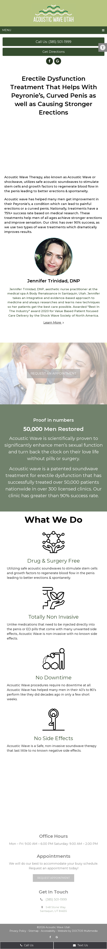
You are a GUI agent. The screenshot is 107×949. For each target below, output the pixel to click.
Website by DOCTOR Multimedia (78, 930)
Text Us (80, 945)
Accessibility (48, 930)
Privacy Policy (17, 930)
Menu (6, 30)
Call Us (26, 945)
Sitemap (33, 930)
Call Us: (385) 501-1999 (53, 42)
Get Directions (53, 52)
